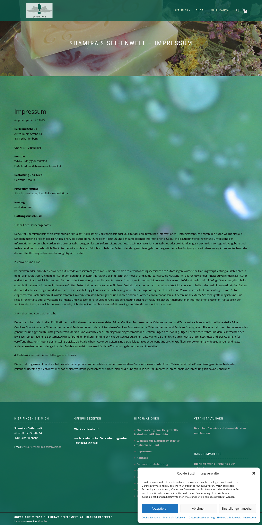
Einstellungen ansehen (237, 508)
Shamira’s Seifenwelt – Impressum (236, 517)
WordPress (43, 521)
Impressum (30, 111)
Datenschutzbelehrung (152, 464)
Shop (200, 10)
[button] (254, 473)
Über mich (181, 10)
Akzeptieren (160, 508)
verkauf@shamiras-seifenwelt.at (41, 447)
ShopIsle (19, 521)
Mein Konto (220, 10)
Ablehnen (198, 508)
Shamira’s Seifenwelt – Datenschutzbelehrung (189, 517)
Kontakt (142, 458)
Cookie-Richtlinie (151, 517)
